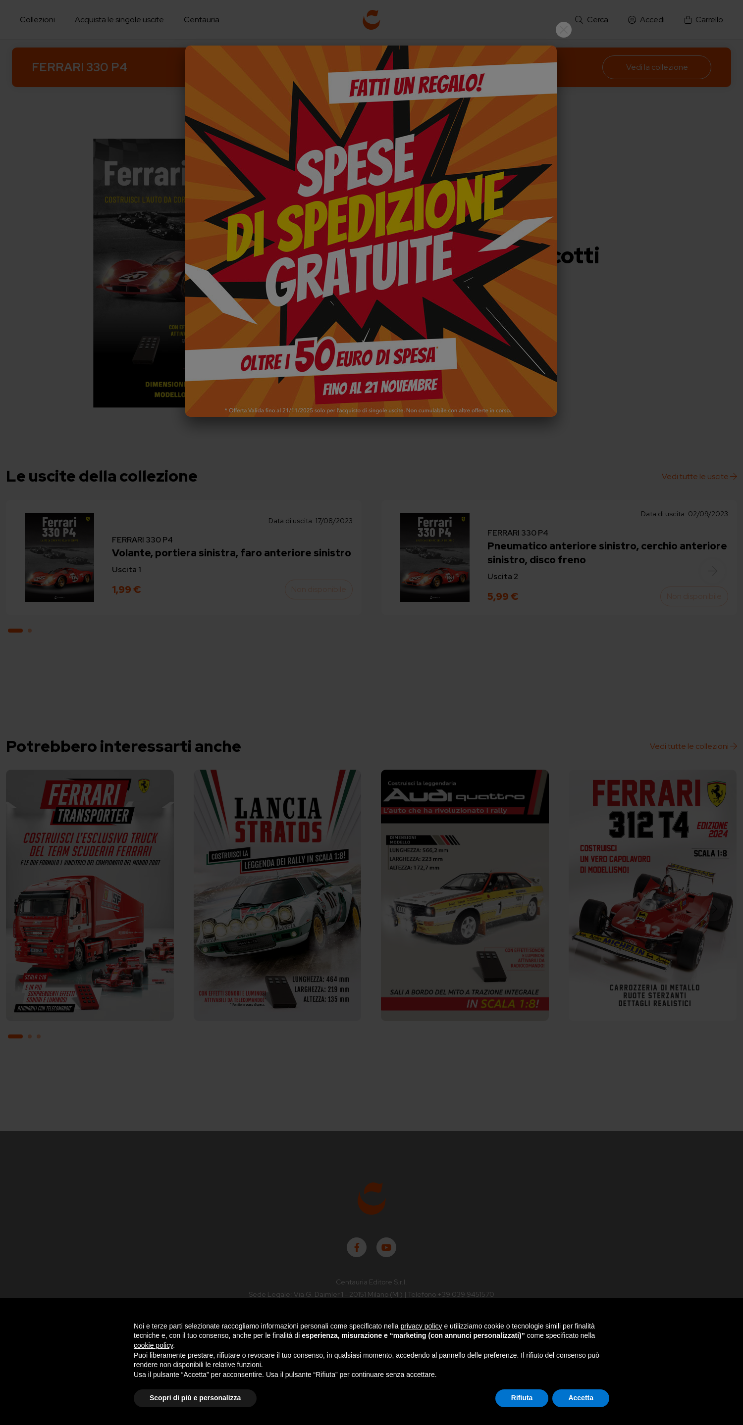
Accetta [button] (580, 1398)
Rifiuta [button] (522, 1398)
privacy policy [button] (421, 1326)
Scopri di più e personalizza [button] (195, 1398)
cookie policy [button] (153, 1345)
